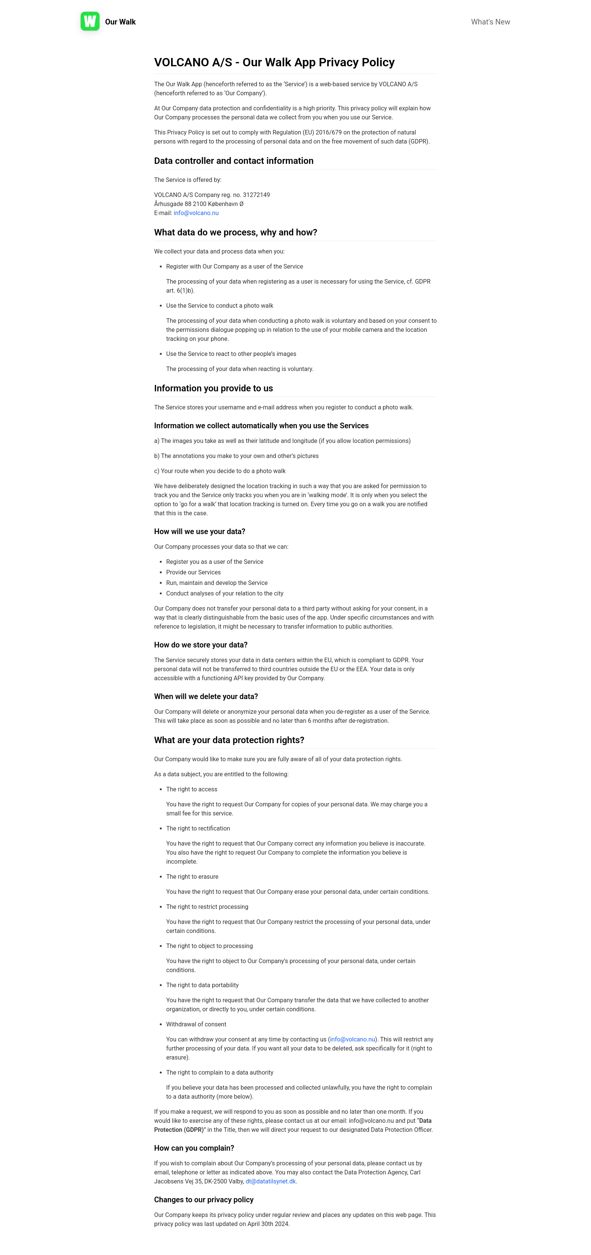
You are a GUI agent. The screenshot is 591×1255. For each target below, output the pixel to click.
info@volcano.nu (196, 213)
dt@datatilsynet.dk (271, 1181)
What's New (490, 21)
